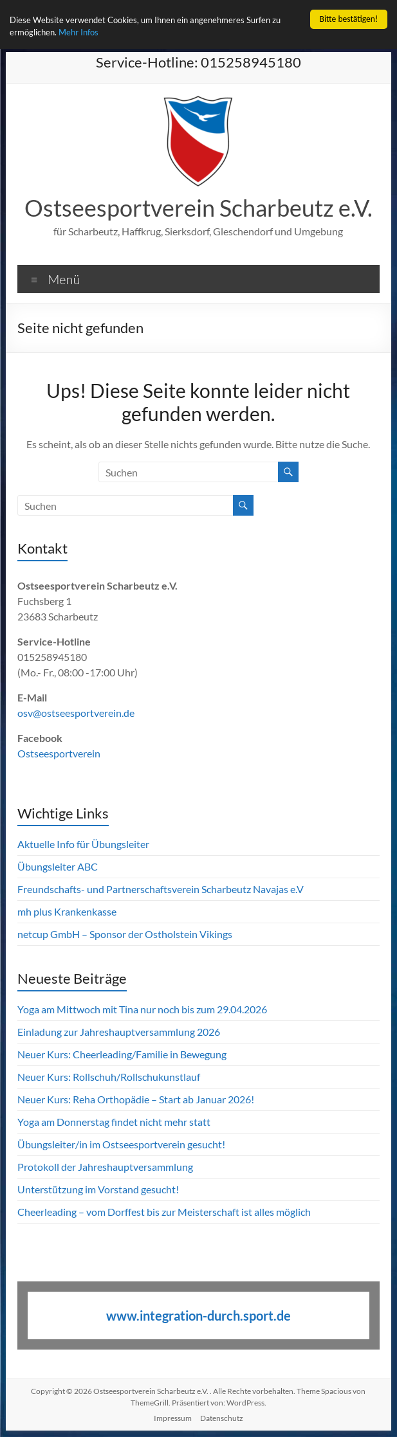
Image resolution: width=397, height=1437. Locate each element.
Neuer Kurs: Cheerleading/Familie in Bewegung (121, 1054)
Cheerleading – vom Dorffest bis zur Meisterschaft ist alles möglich (164, 1212)
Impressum (173, 1418)
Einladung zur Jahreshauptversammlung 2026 (119, 1032)
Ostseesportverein (58, 753)
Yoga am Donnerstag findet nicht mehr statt (113, 1122)
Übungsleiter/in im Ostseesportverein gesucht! (121, 1144)
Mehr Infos (85, 33)
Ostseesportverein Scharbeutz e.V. (198, 208)
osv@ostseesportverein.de (75, 713)
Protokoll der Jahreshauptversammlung (105, 1167)
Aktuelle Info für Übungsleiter (83, 844)
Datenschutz (221, 1418)
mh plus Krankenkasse (66, 911)
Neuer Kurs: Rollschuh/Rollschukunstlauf (108, 1077)
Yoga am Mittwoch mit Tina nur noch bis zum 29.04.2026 (142, 1009)
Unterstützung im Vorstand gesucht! (98, 1189)
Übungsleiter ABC (57, 866)
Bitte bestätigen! (349, 19)
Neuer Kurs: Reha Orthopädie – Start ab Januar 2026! (135, 1099)
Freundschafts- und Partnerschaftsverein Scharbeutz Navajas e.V (160, 889)
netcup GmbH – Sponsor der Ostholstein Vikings (124, 934)
